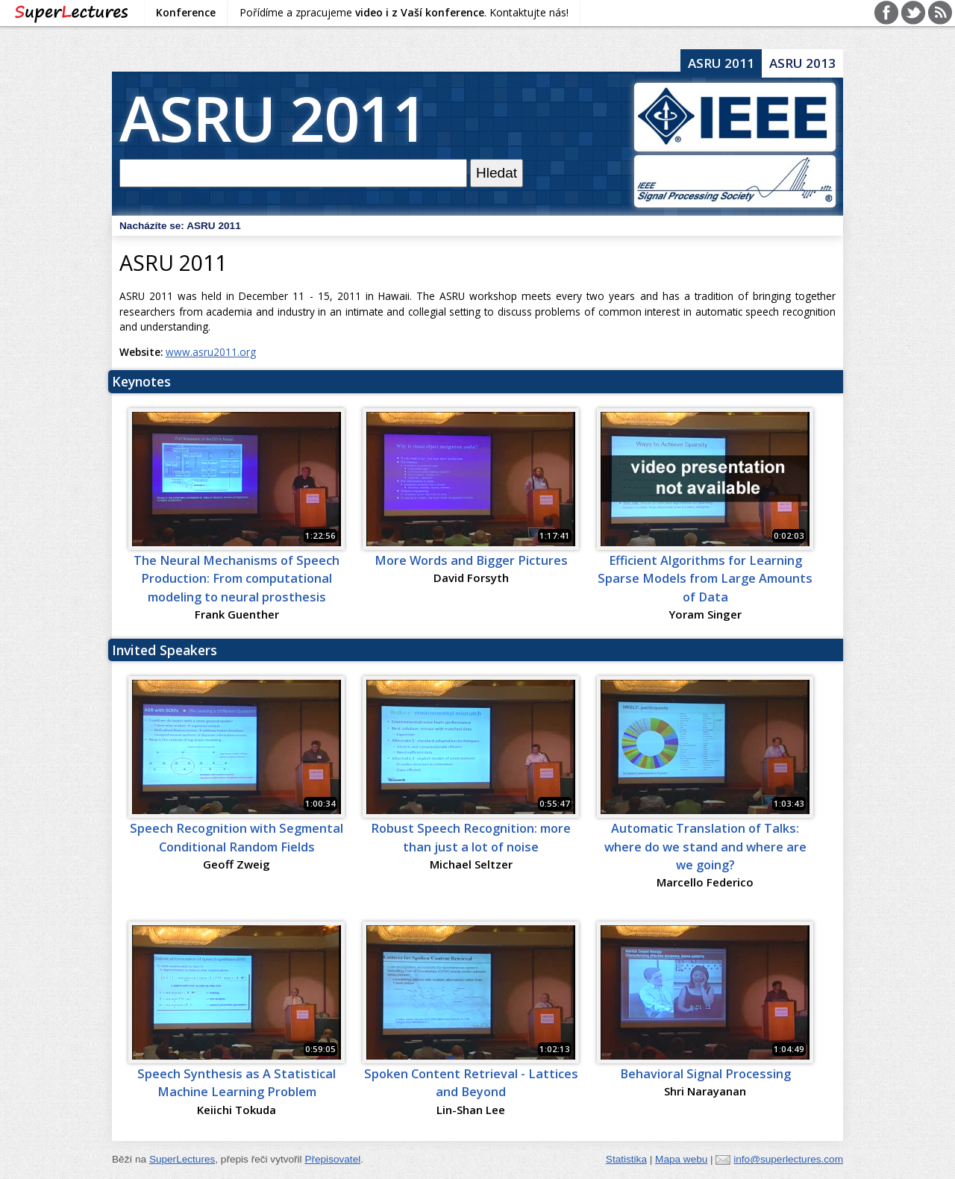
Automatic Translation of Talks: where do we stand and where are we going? (705, 846)
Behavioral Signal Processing (705, 1074)
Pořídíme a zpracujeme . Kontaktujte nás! (404, 12)
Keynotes (141, 381)
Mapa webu (681, 1159)
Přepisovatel (332, 1159)
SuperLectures (182, 1159)
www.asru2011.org (211, 352)
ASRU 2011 (273, 117)
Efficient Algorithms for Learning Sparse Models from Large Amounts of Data (705, 578)
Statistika (626, 1159)
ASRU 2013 (802, 63)
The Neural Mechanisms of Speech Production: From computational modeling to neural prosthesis (236, 578)
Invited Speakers (164, 650)
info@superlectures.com (788, 1159)
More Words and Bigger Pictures (471, 560)
